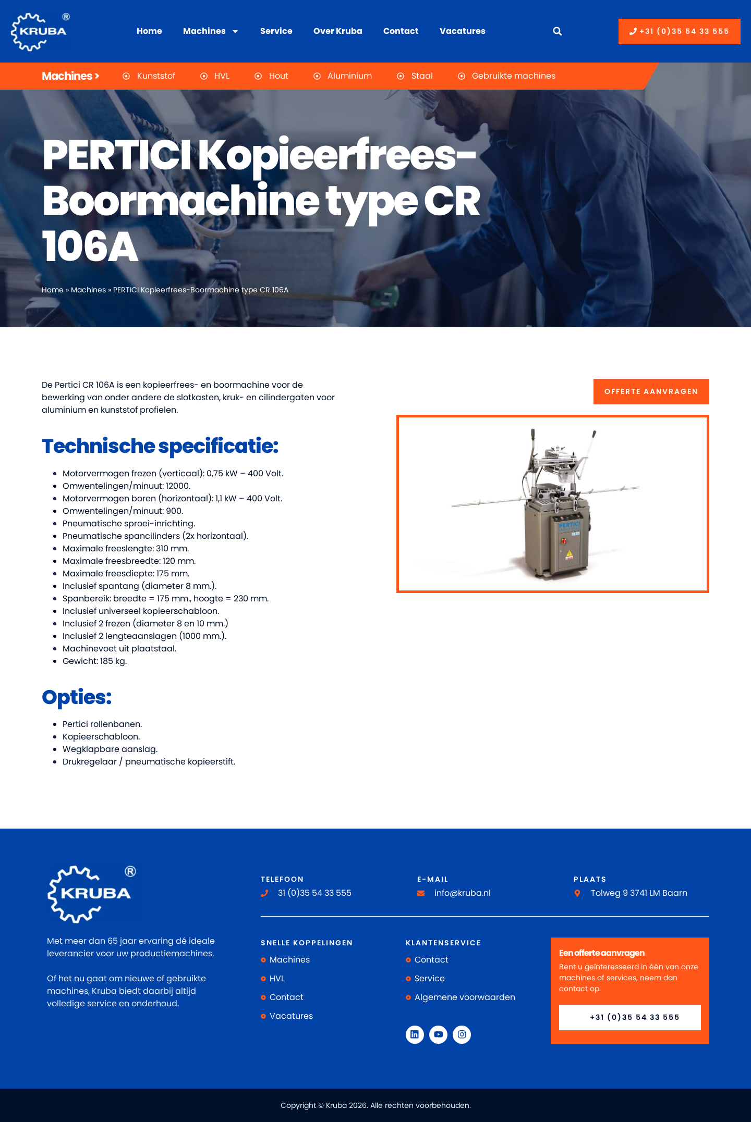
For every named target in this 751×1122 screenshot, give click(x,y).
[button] (557, 31)
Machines (211, 31)
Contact (401, 31)
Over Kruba (337, 31)
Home (149, 31)
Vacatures (463, 31)
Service (276, 31)
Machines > (70, 75)
